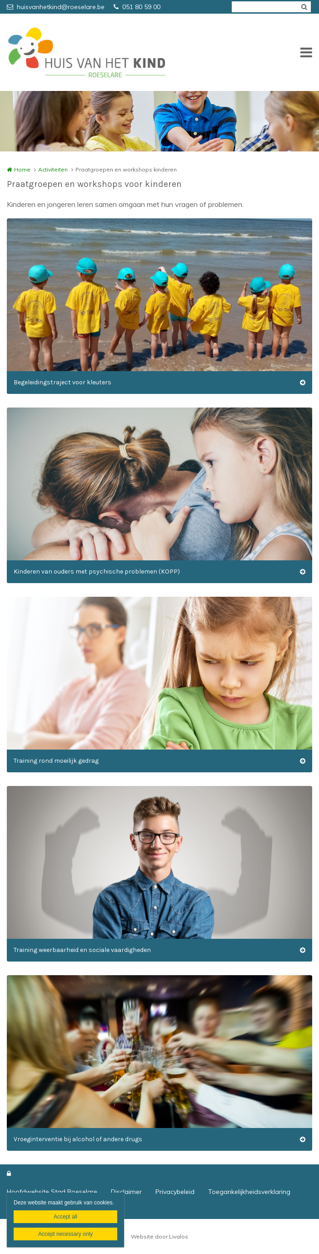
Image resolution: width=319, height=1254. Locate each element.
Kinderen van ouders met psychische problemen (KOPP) (97, 571)
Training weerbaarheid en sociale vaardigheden (82, 950)
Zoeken (304, 6)
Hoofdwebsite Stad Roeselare (52, 1192)
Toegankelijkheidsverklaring (249, 1192)
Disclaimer (126, 1192)
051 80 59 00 (137, 7)
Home (22, 169)
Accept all (65, 1217)
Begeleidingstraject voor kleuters (62, 382)
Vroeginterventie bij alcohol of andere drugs (78, 1139)
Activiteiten (53, 169)
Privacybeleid (174, 1192)
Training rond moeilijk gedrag (56, 761)
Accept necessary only (65, 1234)
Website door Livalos (159, 1236)
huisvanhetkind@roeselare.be (56, 7)
